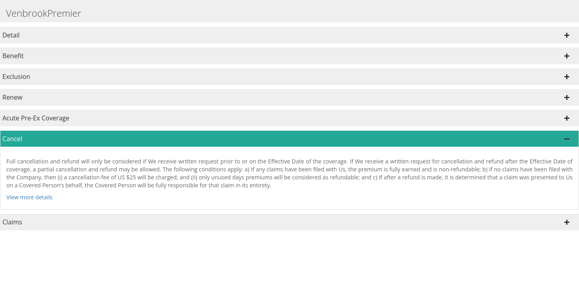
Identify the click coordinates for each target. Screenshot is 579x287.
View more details (29, 197)
